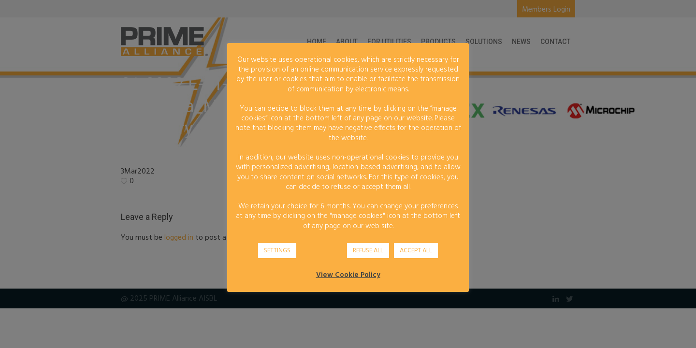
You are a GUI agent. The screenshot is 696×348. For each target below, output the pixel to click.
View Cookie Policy (348, 275)
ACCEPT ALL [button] (416, 251)
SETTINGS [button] (277, 251)
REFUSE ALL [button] (368, 251)
